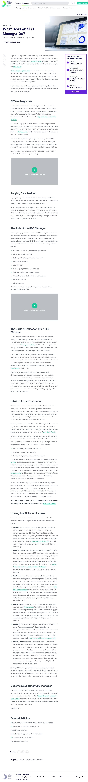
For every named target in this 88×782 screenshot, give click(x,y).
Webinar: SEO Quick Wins (20, 741)
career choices (36, 61)
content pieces (16, 473)
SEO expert (17, 67)
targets (13, 462)
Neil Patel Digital (49, 503)
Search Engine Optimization (20, 71)
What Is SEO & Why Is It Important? (23, 737)
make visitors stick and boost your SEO (42, 638)
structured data (29, 607)
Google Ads (15, 368)
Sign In (74, 3)
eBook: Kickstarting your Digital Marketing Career (27, 734)
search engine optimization (34, 759)
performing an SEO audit (40, 541)
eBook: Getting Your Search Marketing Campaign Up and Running (32, 722)
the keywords (22, 132)
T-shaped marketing (28, 345)
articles (21, 759)
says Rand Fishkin (49, 432)
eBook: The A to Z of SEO (20, 730)
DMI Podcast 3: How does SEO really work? (25, 726)
